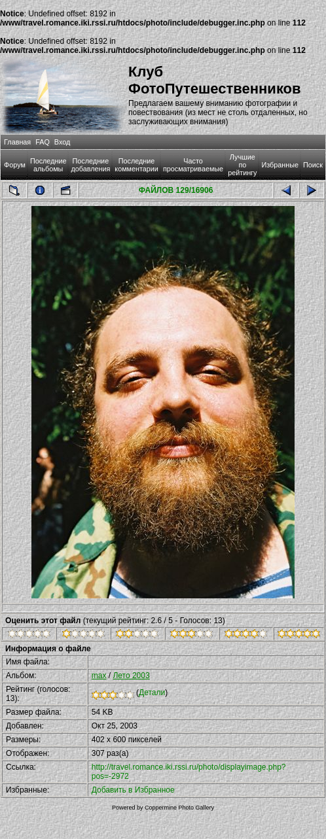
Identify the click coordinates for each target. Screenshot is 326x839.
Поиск (313, 165)
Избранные (279, 165)
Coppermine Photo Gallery (179, 807)
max (99, 675)
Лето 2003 (131, 675)
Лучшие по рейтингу (242, 165)
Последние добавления (90, 165)
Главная (17, 142)
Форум (15, 165)
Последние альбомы (48, 165)
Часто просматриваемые (193, 165)
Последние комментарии (136, 165)
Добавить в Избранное (133, 790)
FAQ (42, 142)
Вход (62, 142)
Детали (152, 692)
